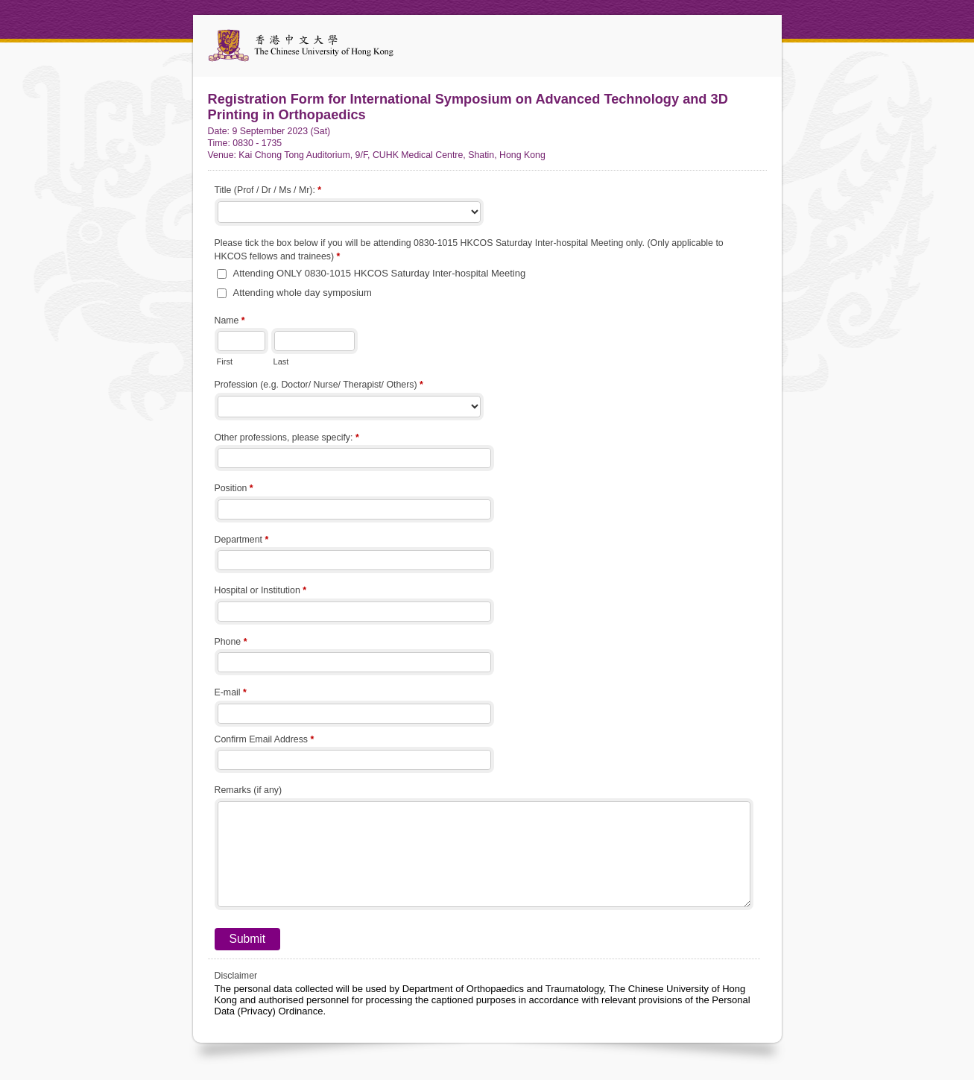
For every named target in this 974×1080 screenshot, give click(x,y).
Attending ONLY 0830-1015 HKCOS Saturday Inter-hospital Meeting (379, 273)
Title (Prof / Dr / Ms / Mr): (268, 191)
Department (242, 541)
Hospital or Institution (261, 592)
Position (234, 489)
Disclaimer (236, 975)
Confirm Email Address (264, 741)
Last (281, 361)
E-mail (231, 694)
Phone (231, 643)
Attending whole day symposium (302, 292)
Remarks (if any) (248, 790)
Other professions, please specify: (287, 439)
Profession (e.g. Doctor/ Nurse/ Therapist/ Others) (319, 386)
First (225, 361)
